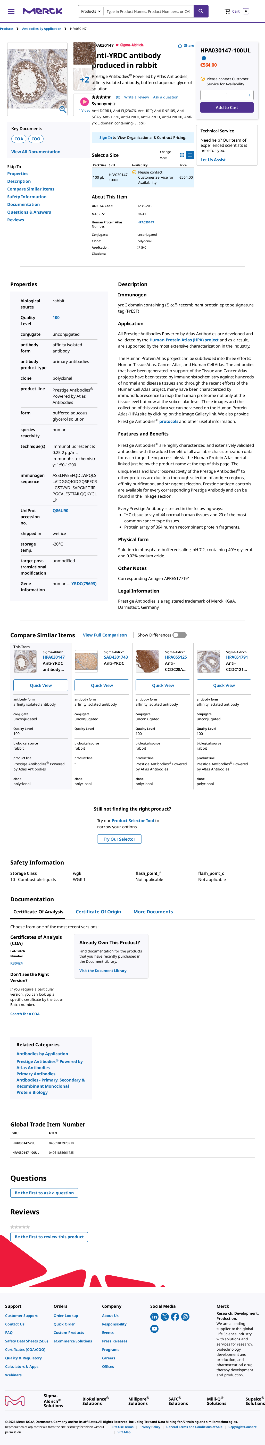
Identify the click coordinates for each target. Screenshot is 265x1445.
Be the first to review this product (51, 1238)
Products (6, 28)
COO (36, 139)
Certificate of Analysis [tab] (38, 911)
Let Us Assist (213, 159)
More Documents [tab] (153, 911)
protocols (169, 421)
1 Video (84, 105)
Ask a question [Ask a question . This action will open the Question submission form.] (165, 97)
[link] (26, 1315)
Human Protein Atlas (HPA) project (184, 340)
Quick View (41, 685)
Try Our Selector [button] (119, 839)
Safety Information (27, 196)
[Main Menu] (11, 11)
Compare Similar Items (30, 189)
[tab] (11, 29)
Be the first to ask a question (44, 1193)
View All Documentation (36, 151)
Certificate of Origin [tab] (98, 911)
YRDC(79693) (83, 583)
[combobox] (143, 11)
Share (186, 45)
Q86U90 (60, 510)
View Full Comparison (105, 635)
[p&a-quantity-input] (227, 95)
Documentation (23, 204)
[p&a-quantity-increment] (249, 95)
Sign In (106, 137)
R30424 (16, 963)
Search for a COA (25, 1013)
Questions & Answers (29, 212)
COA (18, 139)
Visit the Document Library (102, 970)
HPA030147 (145, 222)
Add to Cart (227, 107)
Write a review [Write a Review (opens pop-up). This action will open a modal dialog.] (136, 97)
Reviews (15, 220)
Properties (17, 173)
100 (56, 317)
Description (19, 181)
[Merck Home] (42, 11)
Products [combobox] (88, 11)
